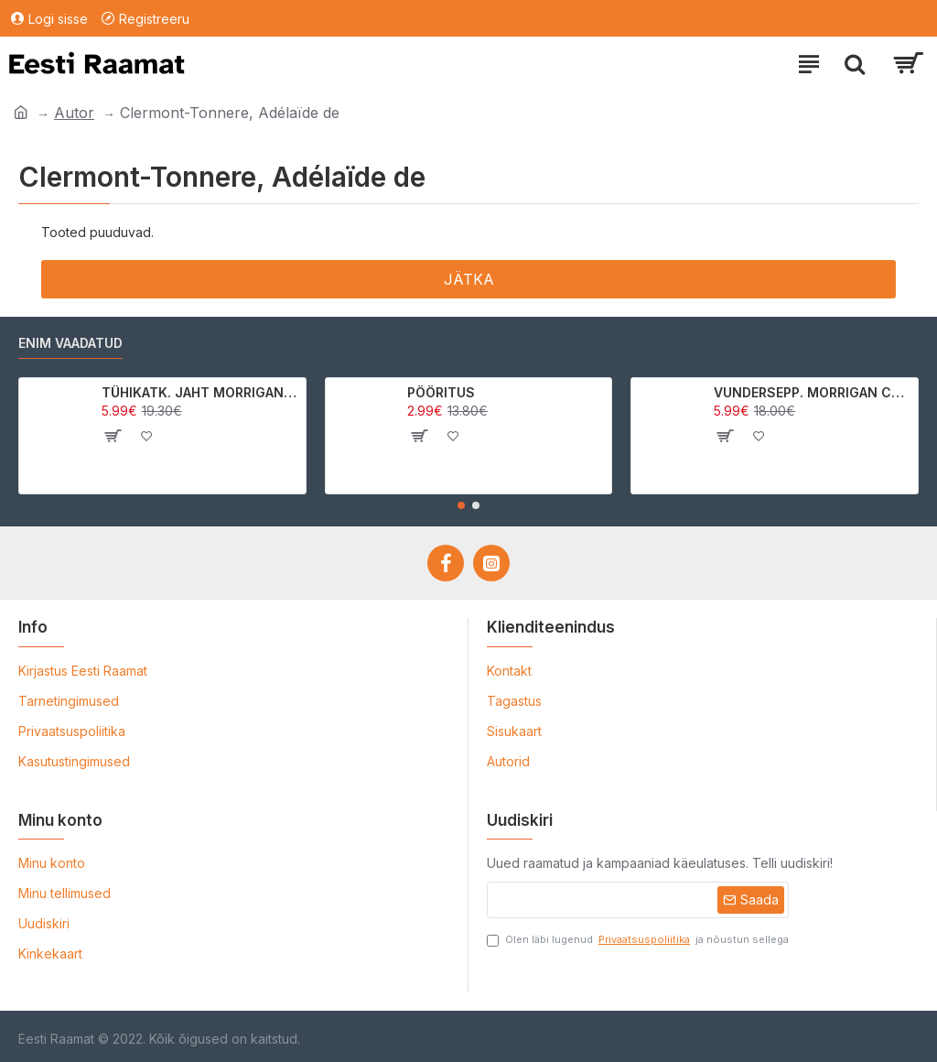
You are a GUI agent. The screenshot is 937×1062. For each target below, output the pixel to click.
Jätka (469, 279)
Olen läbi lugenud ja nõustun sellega (638, 940)
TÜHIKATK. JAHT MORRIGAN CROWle (200, 392)
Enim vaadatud (70, 343)
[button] (461, 505)
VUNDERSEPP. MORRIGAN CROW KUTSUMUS (812, 392)
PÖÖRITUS (441, 392)
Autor (74, 112)
